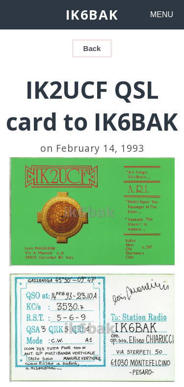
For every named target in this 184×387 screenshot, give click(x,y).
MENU (161, 14)
